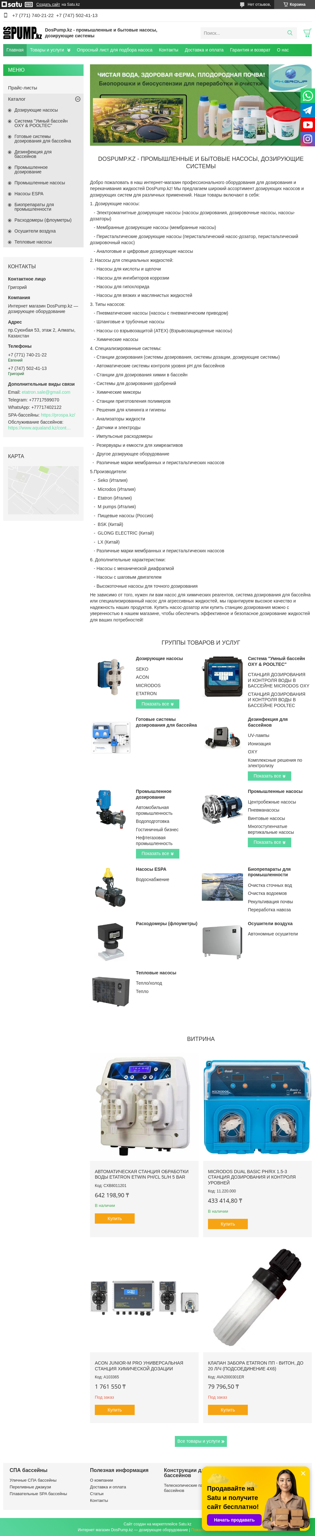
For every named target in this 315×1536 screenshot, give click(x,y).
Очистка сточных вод (270, 885)
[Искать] (290, 33)
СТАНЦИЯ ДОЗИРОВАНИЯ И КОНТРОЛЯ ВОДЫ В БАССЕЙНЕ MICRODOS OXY (278, 680)
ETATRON (146, 693)
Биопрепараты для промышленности (269, 872)
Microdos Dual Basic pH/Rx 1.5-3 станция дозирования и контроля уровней (252, 1177)
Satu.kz (184, 1524)
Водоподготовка (152, 821)
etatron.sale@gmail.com (46, 392)
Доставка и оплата (204, 49)
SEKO (142, 669)
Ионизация (259, 743)
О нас (283, 49)
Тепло (142, 991)
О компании (101, 1480)
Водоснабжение (152, 879)
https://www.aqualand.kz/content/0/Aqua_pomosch (40, 427)
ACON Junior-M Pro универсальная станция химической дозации (139, 1365)
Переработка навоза (269, 909)
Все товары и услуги (198, 1441)
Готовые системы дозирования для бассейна (166, 722)
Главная (14, 49)
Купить (115, 1218)
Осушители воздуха (270, 923)
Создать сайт (48, 4)
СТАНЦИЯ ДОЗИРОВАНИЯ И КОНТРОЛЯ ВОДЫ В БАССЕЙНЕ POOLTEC (276, 700)
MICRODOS (148, 685)
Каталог (17, 99)
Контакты (168, 49)
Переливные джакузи (30, 1487)
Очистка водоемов (267, 893)
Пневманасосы (263, 810)
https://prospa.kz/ (58, 415)
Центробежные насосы (272, 802)
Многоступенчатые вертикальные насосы (271, 829)
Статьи (97, 1493)
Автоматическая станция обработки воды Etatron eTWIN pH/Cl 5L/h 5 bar (141, 1174)
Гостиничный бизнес (157, 829)
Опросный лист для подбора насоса (114, 49)
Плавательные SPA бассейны (38, 1493)
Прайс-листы (22, 87)
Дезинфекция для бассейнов (268, 722)
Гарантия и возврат (250, 49)
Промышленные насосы (275, 791)
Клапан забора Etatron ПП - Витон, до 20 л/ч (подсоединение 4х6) (255, 1365)
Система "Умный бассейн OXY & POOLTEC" (276, 661)
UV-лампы (258, 735)
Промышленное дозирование (154, 794)
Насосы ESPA (151, 869)
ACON (142, 677)
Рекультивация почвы (270, 901)
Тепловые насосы (156, 972)
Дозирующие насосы (159, 658)
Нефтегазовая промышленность (154, 840)
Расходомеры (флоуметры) (166, 923)
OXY (252, 751)
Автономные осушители (273, 933)
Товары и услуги (47, 49)
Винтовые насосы (266, 818)
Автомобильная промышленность (154, 810)
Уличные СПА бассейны (33, 1480)
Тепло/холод (149, 983)
